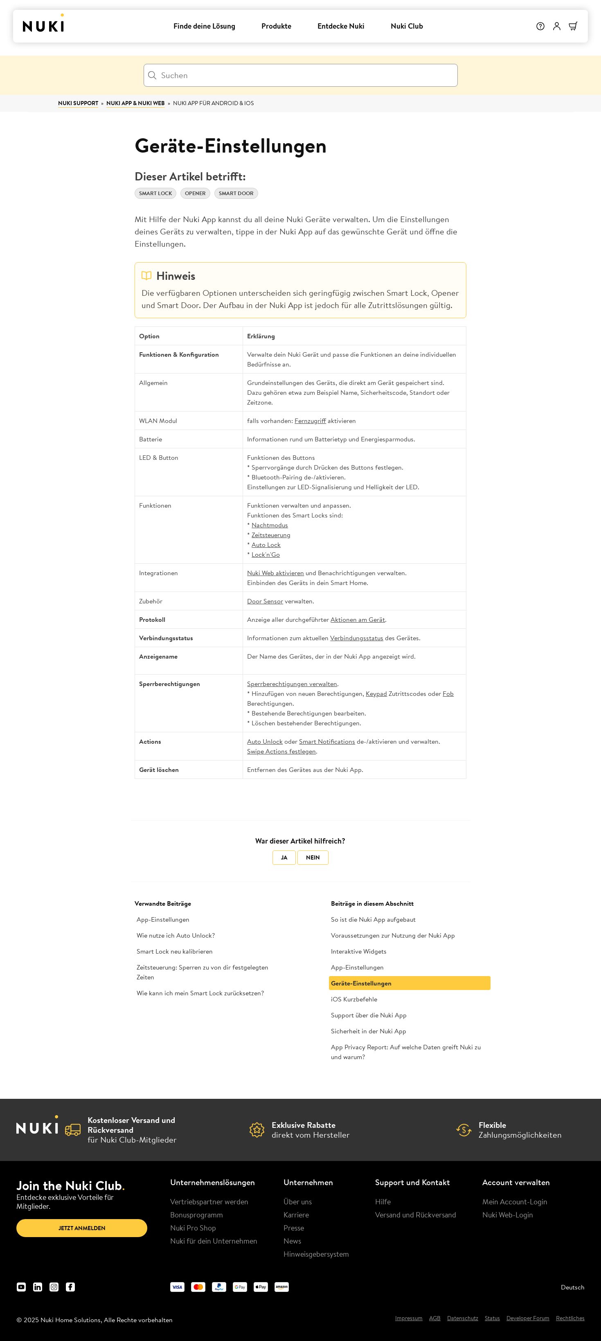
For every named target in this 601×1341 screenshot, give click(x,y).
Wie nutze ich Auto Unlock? (176, 935)
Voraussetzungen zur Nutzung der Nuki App (393, 935)
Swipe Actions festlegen (281, 751)
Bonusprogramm (196, 1214)
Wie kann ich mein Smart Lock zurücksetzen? (200, 993)
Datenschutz (462, 1318)
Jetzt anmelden (82, 1228)
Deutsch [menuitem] (573, 1287)
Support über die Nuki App (369, 1015)
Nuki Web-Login (507, 1214)
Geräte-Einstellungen (361, 983)
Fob (448, 693)
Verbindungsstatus (356, 638)
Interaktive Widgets (359, 951)
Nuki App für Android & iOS (213, 103)
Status (492, 1318)
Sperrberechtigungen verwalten (292, 683)
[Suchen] (301, 75)
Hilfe (383, 1201)
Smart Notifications (327, 741)
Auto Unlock (265, 741)
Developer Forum (527, 1318)
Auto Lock (266, 544)
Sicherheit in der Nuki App (368, 1031)
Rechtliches (570, 1318)
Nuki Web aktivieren (275, 573)
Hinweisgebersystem (316, 1254)
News (292, 1240)
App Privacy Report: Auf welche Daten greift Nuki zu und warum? (406, 1052)
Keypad (376, 693)
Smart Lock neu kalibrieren (175, 951)
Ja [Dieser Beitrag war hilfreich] (284, 857)
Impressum (409, 1318)
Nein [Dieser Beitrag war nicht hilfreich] (313, 857)
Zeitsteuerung (271, 535)
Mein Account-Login (514, 1201)
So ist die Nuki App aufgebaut (373, 919)
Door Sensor (265, 601)
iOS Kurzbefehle (354, 999)
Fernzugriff (310, 420)
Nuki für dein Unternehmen (213, 1240)
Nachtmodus (270, 525)
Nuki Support (78, 103)
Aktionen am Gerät (358, 619)
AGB (435, 1318)
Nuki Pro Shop (193, 1227)
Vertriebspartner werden (209, 1201)
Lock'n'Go (266, 554)
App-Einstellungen (163, 919)
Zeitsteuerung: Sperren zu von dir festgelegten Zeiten (202, 972)
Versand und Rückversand (415, 1214)
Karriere (296, 1214)
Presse (294, 1227)
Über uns (298, 1201)
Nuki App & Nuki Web (135, 103)
